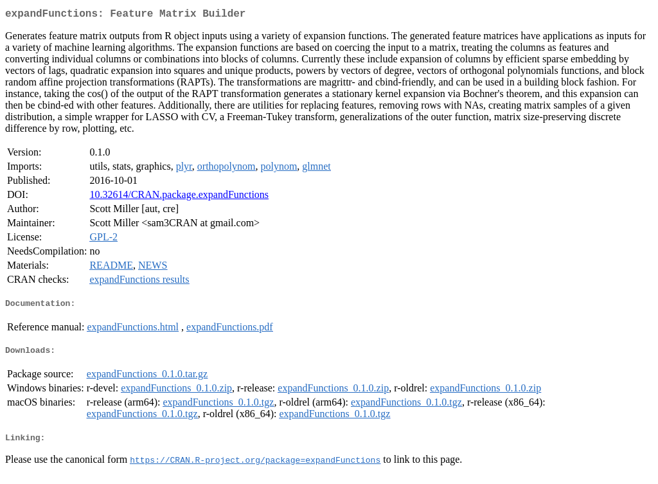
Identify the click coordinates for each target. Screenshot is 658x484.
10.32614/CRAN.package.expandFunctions (179, 197)
